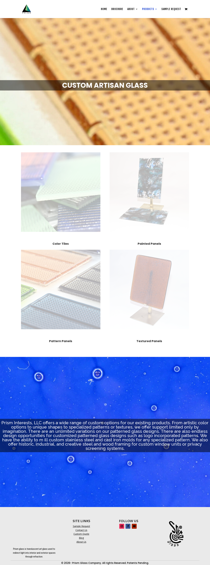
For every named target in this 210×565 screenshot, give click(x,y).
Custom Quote (81, 533)
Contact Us (81, 530)
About (131, 9)
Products (148, 9)
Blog (81, 537)
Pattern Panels (60, 341)
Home (104, 9)
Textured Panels (149, 341)
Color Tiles (60, 244)
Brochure (117, 9)
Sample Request (171, 9)
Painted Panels (149, 244)
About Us (81, 541)
